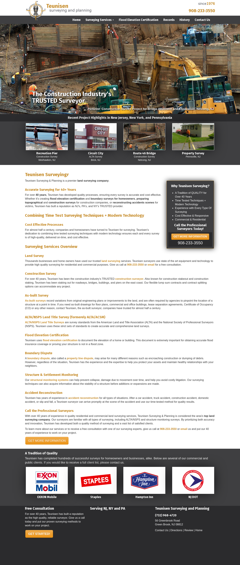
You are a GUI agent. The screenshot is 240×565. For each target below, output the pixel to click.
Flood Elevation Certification (138, 20)
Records (168, 20)
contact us (117, 462)
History (185, 20)
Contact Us (202, 20)
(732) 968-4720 (165, 515)
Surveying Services (100, 20)
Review (188, 530)
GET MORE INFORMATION (190, 236)
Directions (176, 530)
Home (76, 20)
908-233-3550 (202, 10)
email (151, 264)
